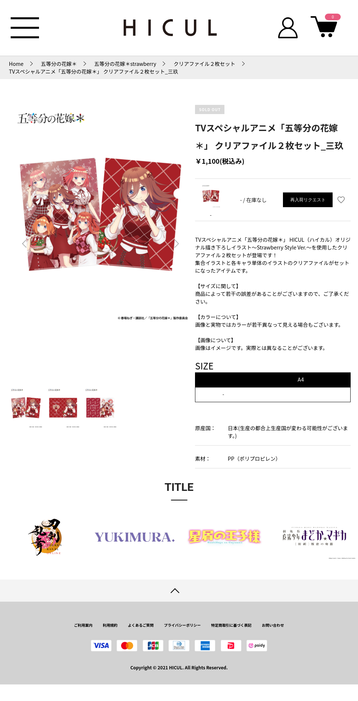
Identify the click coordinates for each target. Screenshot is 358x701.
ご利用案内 (83, 625)
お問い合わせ (273, 625)
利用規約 (110, 625)
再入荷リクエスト (308, 199)
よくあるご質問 (141, 625)
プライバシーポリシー (182, 625)
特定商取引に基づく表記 (231, 625)
